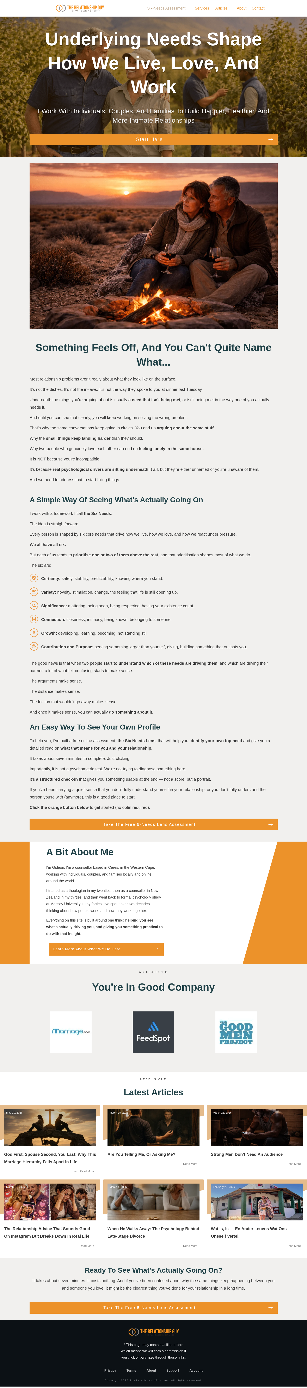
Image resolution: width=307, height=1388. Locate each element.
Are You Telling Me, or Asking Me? (153, 1144)
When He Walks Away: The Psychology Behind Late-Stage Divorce (153, 1218)
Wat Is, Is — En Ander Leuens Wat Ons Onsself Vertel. (257, 1218)
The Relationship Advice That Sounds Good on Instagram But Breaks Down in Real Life (50, 1218)
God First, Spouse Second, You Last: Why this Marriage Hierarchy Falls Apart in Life (50, 1144)
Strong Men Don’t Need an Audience (257, 1144)
